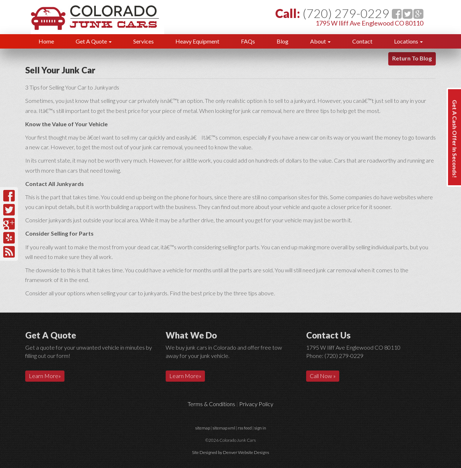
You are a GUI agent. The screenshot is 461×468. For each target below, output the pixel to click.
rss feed (245, 428)
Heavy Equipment (197, 41)
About (320, 41)
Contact (362, 41)
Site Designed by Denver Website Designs (230, 452)
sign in (260, 428)
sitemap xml (223, 428)
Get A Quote (94, 41)
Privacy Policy (256, 403)
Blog (282, 41)
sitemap (202, 428)
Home (46, 41)
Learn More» (45, 375)
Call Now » (323, 375)
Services (143, 41)
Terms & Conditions (211, 403)
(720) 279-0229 (346, 13)
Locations (408, 41)
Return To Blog (412, 58)
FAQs (248, 41)
